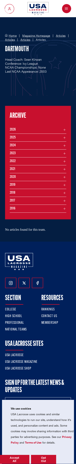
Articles (61, 35)
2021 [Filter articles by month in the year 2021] (12, 169)
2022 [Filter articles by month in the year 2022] (13, 161)
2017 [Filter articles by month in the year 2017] (12, 201)
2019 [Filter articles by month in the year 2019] (12, 185)
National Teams (16, 329)
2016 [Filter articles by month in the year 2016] (12, 208)
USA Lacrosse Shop (18, 369)
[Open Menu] (66, 8)
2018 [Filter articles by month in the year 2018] (12, 193)
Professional (14, 323)
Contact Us (49, 316)
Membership (49, 323)
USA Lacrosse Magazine (21, 362)
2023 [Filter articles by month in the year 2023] (13, 153)
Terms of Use (33, 442)
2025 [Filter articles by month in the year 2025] (13, 137)
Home (13, 35)
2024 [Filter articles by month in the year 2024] (13, 145)
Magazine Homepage (36, 35)
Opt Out (43, 459)
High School (13, 316)
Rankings (48, 309)
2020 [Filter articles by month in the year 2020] (13, 177)
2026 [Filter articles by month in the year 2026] (13, 130)
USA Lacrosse (14, 355)
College (10, 309)
